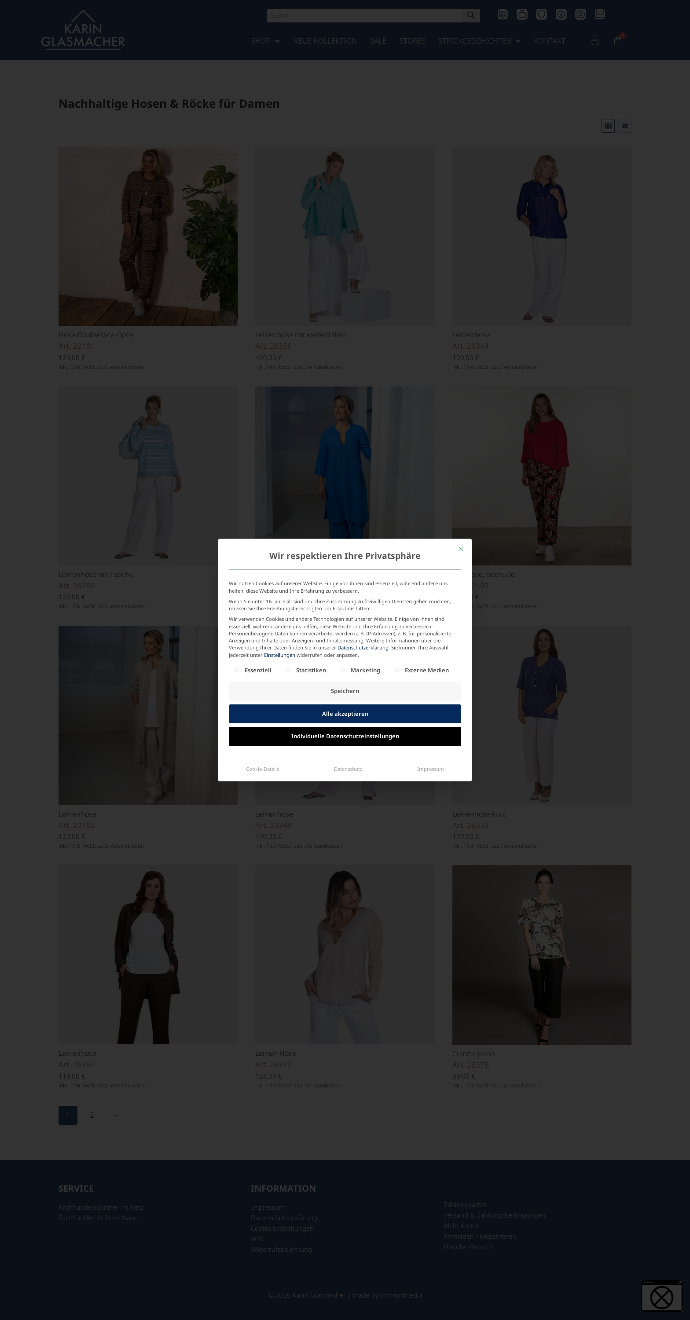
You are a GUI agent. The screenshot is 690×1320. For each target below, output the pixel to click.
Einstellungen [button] (279, 610)
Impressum (430, 724)
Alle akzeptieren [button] (345, 669)
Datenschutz (348, 724)
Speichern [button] (345, 647)
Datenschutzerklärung (363, 603)
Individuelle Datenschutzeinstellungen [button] (345, 692)
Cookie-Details (262, 724)
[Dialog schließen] (461, 505)
